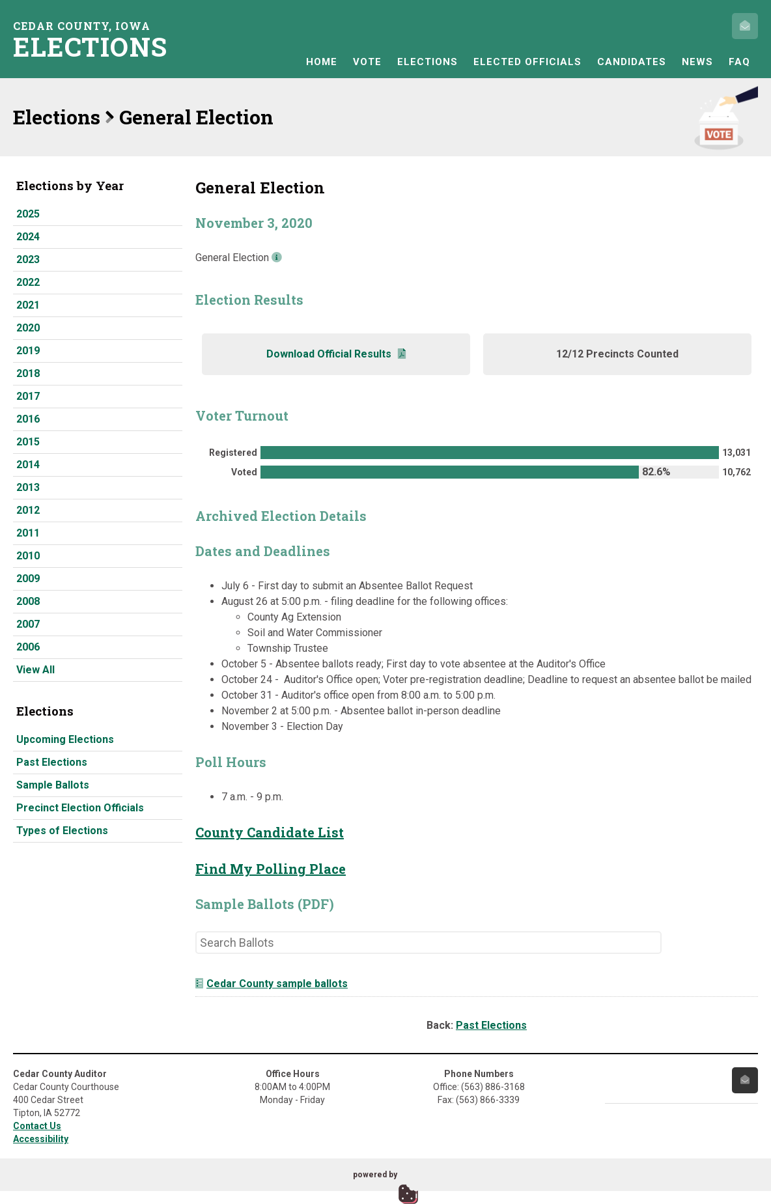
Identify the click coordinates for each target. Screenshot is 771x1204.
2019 (28, 350)
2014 (28, 464)
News (697, 62)
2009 (28, 578)
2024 (28, 237)
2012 (28, 510)
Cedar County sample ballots (271, 983)
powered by (375, 1174)
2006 (28, 647)
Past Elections (51, 762)
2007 (28, 624)
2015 (28, 442)
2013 (28, 487)
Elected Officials (527, 62)
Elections (427, 62)
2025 (28, 214)
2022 (28, 282)
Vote (367, 62)
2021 (28, 305)
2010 (28, 556)
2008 (28, 601)
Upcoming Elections (65, 739)
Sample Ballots (52, 785)
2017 (28, 396)
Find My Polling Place (270, 868)
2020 (28, 328)
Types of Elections (62, 830)
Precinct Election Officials (80, 808)
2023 (28, 259)
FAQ (739, 62)
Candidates (631, 62)
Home (321, 62)
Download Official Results (336, 354)
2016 (28, 419)
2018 (28, 373)
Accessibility (40, 1139)
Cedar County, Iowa (94, 39)
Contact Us (37, 1126)
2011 (28, 533)
